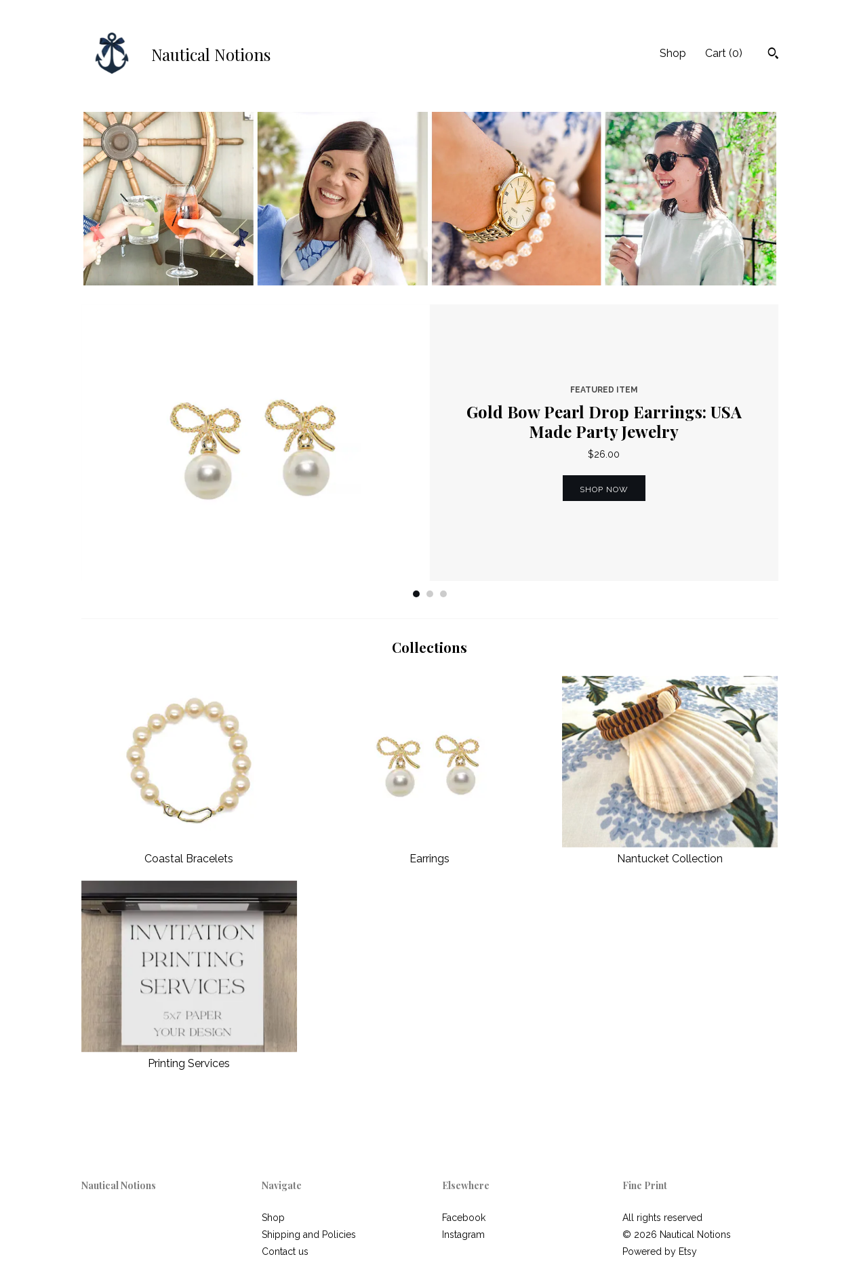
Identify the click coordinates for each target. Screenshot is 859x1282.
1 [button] (416, 593)
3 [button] (443, 593)
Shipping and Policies (309, 1234)
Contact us (285, 1251)
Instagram (463, 1234)
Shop (673, 53)
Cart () (723, 53)
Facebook (463, 1217)
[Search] (773, 54)
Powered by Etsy (659, 1251)
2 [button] (429, 593)
